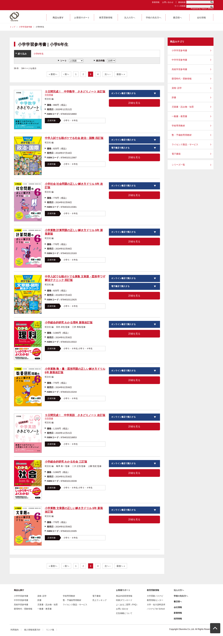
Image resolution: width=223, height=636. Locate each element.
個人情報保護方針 (32, 630)
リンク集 (50, 630)
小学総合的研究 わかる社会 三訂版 (66, 461)
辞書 (174, 97)
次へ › (107, 74)
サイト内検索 (180, 6)
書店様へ (178, 601)
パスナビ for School (156, 609)
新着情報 (155, 2)
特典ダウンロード (124, 600)
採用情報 (178, 619)
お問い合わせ (167, 2)
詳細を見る (134, 102)
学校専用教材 (178, 125)
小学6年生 (39, 53)
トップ (12, 27)
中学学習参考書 (179, 60)
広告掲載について (124, 613)
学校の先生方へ (181, 596)
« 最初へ (53, 74)
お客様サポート (123, 590)
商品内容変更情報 (124, 596)
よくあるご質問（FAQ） (127, 604)
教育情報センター (155, 600)
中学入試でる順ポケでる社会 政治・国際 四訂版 (74, 138)
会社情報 (178, 607)
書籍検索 (182, 2)
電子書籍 (176, 154)
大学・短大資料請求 (156, 604)
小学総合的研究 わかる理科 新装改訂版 (69, 322)
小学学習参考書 (25, 27)
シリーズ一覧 (178, 164)
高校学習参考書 (179, 69)
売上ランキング (99, 600)
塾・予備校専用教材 (182, 135)
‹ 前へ (66, 74)
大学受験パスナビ (155, 596)
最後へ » (121, 74)
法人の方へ (179, 590)
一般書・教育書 (179, 116)
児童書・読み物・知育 (183, 107)
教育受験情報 (153, 590)
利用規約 (15, 630)
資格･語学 (177, 88)
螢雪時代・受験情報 (182, 78)
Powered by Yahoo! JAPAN (202, 9)
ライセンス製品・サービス (185, 144)
